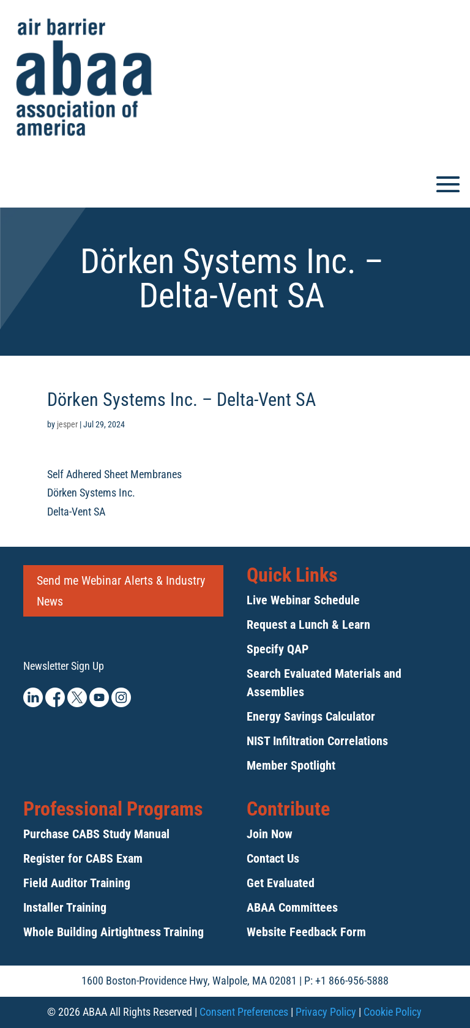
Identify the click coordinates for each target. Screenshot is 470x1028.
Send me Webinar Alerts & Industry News (121, 591)
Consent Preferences (244, 1011)
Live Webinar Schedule (303, 600)
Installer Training (64, 907)
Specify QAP (277, 649)
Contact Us (273, 858)
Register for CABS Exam (83, 858)
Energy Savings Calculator (311, 716)
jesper (67, 424)
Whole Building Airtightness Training (113, 932)
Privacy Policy (326, 1011)
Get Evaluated (281, 883)
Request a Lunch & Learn (308, 624)
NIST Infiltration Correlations (317, 740)
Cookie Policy (393, 1011)
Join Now (270, 834)
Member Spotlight (291, 765)
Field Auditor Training (76, 883)
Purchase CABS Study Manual (96, 834)
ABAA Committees (292, 907)
